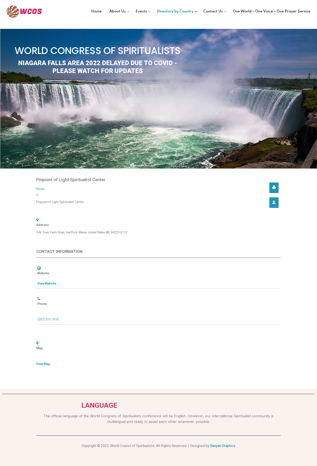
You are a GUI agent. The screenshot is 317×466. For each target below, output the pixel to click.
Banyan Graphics (222, 446)
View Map (43, 364)
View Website (46, 283)
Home (40, 189)
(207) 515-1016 (48, 319)
